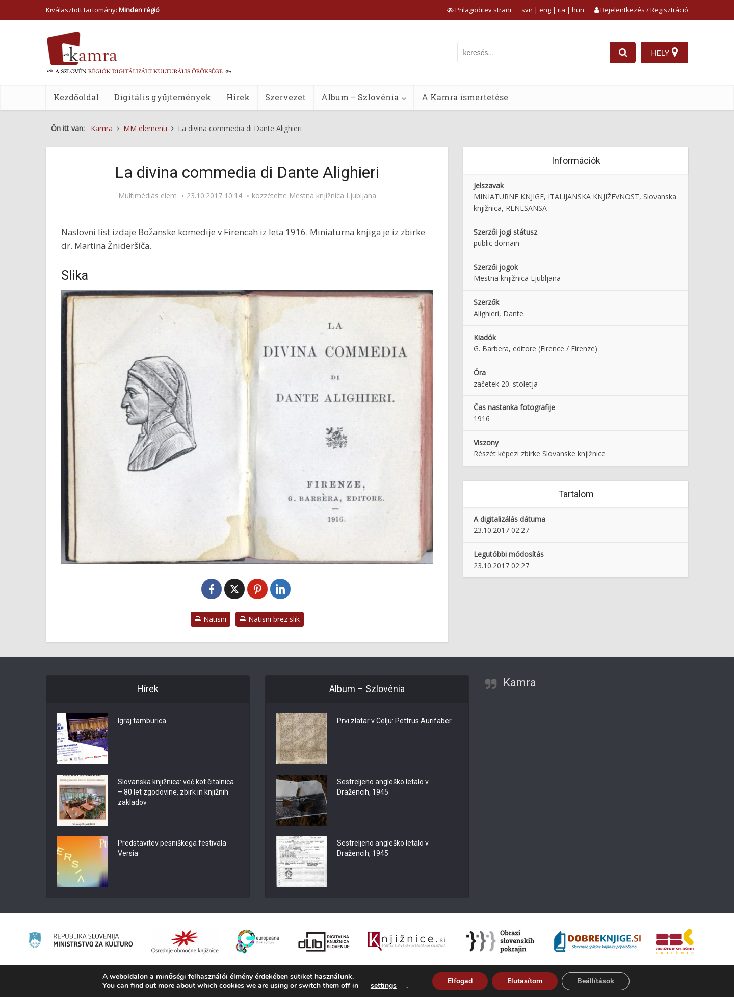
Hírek (238, 97)
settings (384, 985)
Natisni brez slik (270, 619)
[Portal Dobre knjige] (597, 941)
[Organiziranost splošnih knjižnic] (185, 941)
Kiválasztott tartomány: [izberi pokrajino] (103, 9)
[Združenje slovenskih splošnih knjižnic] (406, 941)
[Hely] (664, 52)
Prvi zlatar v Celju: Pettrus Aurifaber (394, 721)
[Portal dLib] (324, 941)
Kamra (519, 682)
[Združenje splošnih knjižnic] (675, 941)
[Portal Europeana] (257, 942)
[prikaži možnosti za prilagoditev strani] (479, 9)
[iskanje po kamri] (533, 52)
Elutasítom (524, 981)
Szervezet (285, 97)
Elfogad (460, 981)
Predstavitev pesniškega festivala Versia (172, 848)
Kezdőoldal (76, 97)
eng (545, 9)
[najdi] (623, 52)
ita (561, 9)
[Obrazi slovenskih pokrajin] (500, 941)
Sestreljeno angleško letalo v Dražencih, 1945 (383, 787)
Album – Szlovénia (360, 97)
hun (578, 9)
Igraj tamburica (142, 721)
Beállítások (595, 981)
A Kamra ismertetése (465, 97)
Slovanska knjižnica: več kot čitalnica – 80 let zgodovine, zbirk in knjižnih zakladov (176, 792)
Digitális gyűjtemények (162, 97)
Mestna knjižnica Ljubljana (332, 195)
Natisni (210, 619)
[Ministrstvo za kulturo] (80, 942)
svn (527, 9)
